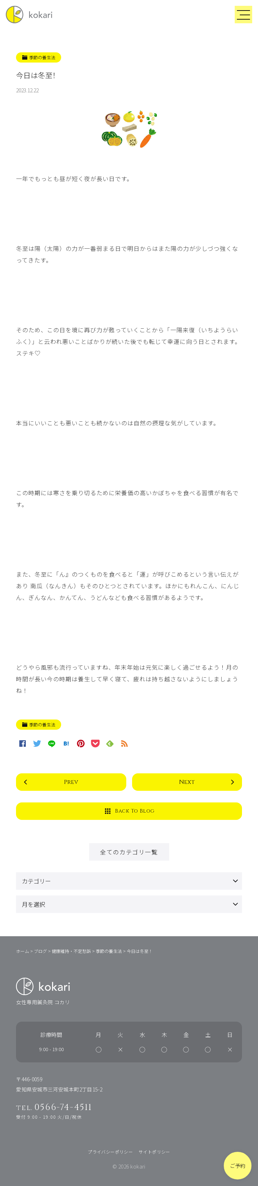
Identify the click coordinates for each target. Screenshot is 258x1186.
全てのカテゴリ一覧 (129, 852)
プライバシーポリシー (110, 1152)
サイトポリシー (154, 1152)
